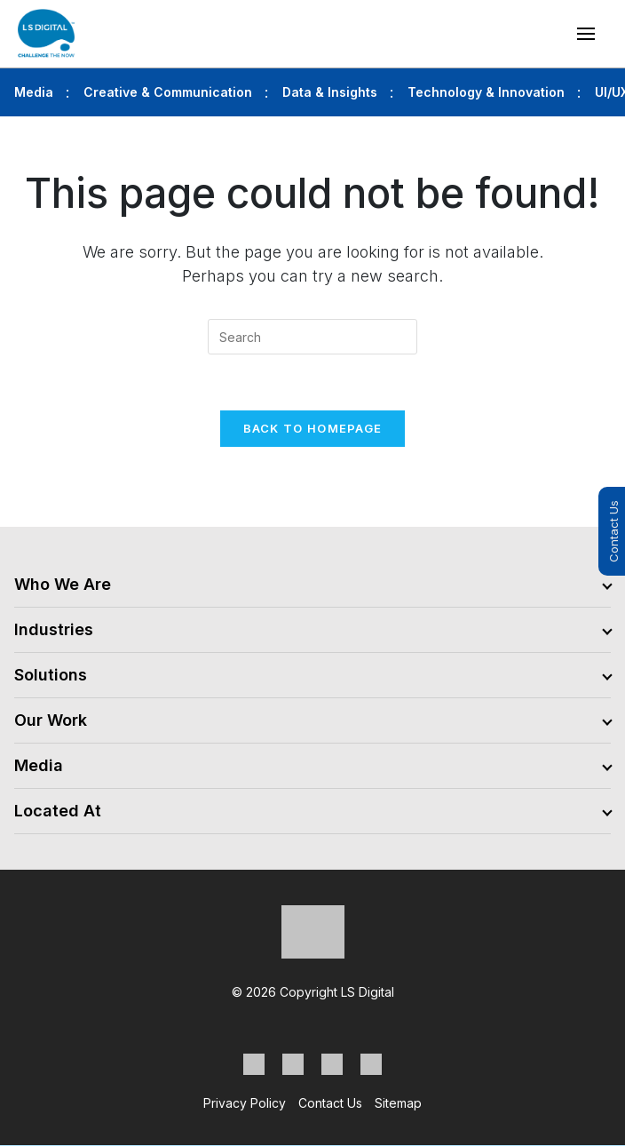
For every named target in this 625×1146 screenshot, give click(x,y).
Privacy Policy (244, 1103)
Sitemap (398, 1103)
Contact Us (613, 531)
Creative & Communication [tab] (167, 91)
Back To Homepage (313, 428)
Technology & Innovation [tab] (486, 91)
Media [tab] (33, 91)
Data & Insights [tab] (329, 91)
